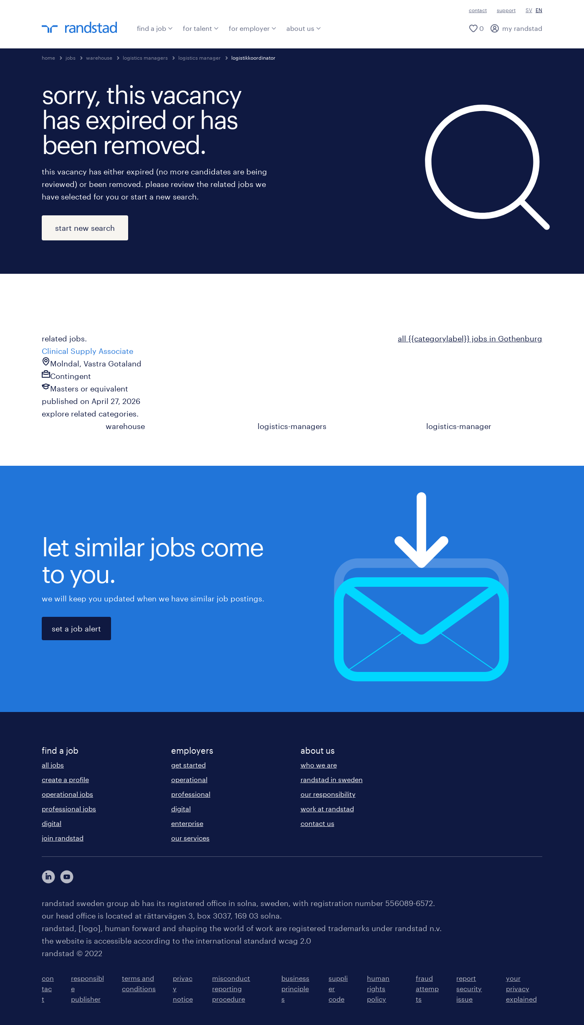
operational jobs (67, 794)
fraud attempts (427, 988)
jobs (71, 58)
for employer (252, 28)
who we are (319, 765)
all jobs (53, 765)
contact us (317, 823)
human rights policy (378, 988)
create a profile (65, 779)
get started (188, 765)
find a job (155, 28)
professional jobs (69, 809)
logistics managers (145, 58)
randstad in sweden (332, 779)
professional (190, 794)
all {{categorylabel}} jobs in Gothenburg (470, 338)
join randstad (62, 838)
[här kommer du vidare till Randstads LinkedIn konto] (48, 877)
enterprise (187, 823)
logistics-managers (292, 426)
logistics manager (199, 58)
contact (478, 10)
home (48, 58)
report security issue (469, 988)
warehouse (99, 58)
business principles (295, 988)
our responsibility (328, 794)
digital (51, 823)
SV (529, 10)
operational (189, 779)
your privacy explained (521, 988)
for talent (201, 28)
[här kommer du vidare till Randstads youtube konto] (66, 877)
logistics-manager (458, 426)
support (506, 10)
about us (303, 28)
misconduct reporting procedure (231, 988)
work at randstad (327, 809)
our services (190, 838)
